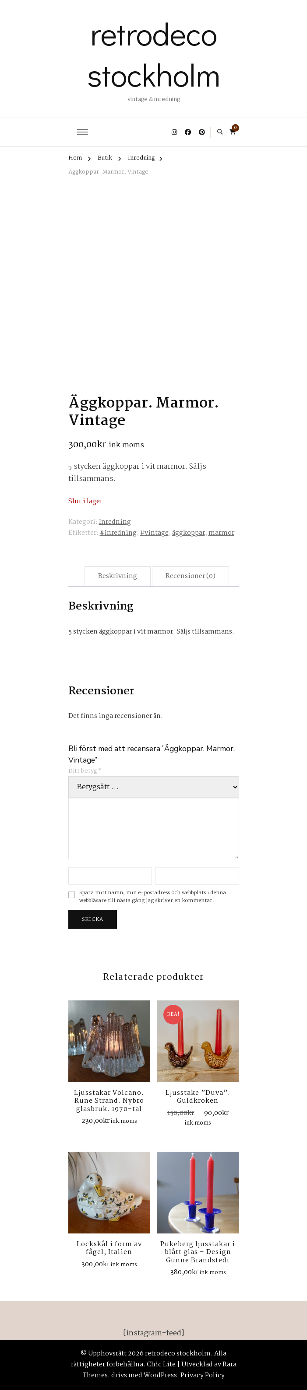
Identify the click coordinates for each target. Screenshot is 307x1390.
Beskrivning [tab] (117, 576)
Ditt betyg (85, 771)
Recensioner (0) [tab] (190, 576)
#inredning (118, 533)
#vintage (154, 533)
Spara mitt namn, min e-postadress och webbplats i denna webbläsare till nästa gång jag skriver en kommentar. (152, 897)
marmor (221, 533)
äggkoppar (188, 533)
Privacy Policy (202, 1375)
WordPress (160, 1375)
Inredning (115, 522)
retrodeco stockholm (153, 54)
